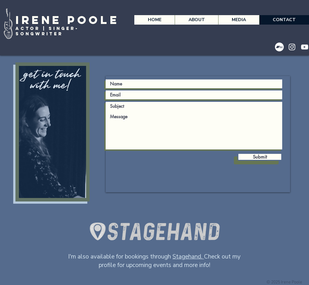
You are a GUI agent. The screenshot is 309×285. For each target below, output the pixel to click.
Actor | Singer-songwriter (47, 31)
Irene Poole (67, 20)
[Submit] (259, 157)
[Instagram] (292, 47)
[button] (196, 20)
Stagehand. (188, 257)
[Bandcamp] (279, 47)
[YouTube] (304, 47)
